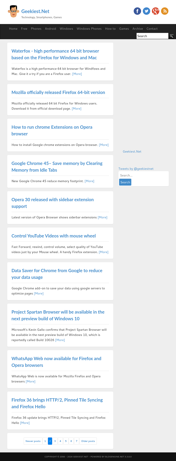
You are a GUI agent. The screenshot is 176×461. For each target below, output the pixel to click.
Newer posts (33, 441)
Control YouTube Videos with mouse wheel (54, 235)
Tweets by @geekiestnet (136, 168)
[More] (77, 73)
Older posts (88, 441)
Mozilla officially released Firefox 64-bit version (58, 92)
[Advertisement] (144, 94)
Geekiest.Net (35, 11)
